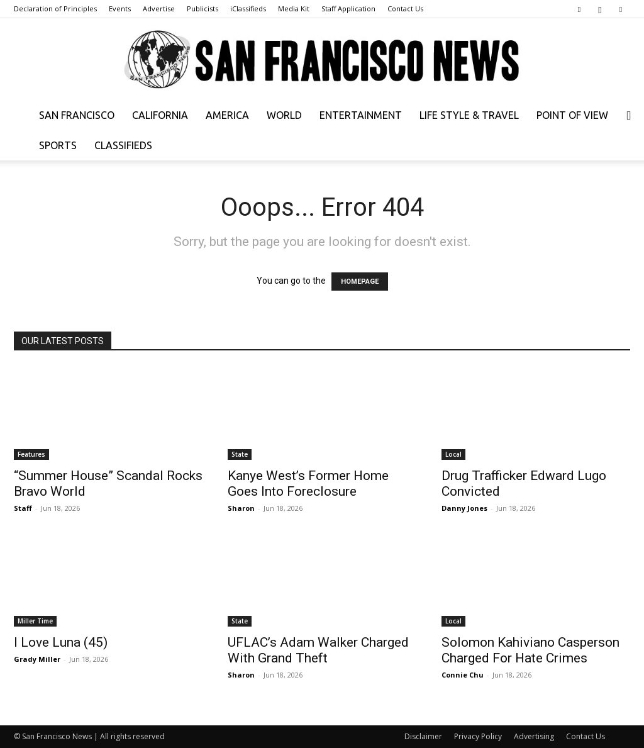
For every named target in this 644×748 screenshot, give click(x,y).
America (227, 115)
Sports (58, 145)
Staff (23, 508)
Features (31, 454)
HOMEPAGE (360, 281)
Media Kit (293, 8)
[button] (629, 116)
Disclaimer (423, 736)
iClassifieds (248, 8)
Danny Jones (464, 508)
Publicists (202, 8)
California (160, 115)
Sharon (241, 508)
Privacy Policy (478, 736)
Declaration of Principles (55, 8)
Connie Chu (462, 674)
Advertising (534, 736)
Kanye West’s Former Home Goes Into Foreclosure (308, 483)
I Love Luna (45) (61, 642)
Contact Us (405, 8)
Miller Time (35, 621)
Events (120, 8)
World (284, 115)
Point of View (572, 115)
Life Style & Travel (469, 115)
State (239, 454)
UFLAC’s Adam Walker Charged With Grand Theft (318, 650)
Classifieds (123, 145)
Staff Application (348, 8)
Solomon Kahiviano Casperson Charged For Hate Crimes (530, 650)
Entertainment (360, 115)
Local (453, 454)
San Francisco (76, 115)
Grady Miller (37, 659)
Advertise (159, 8)
